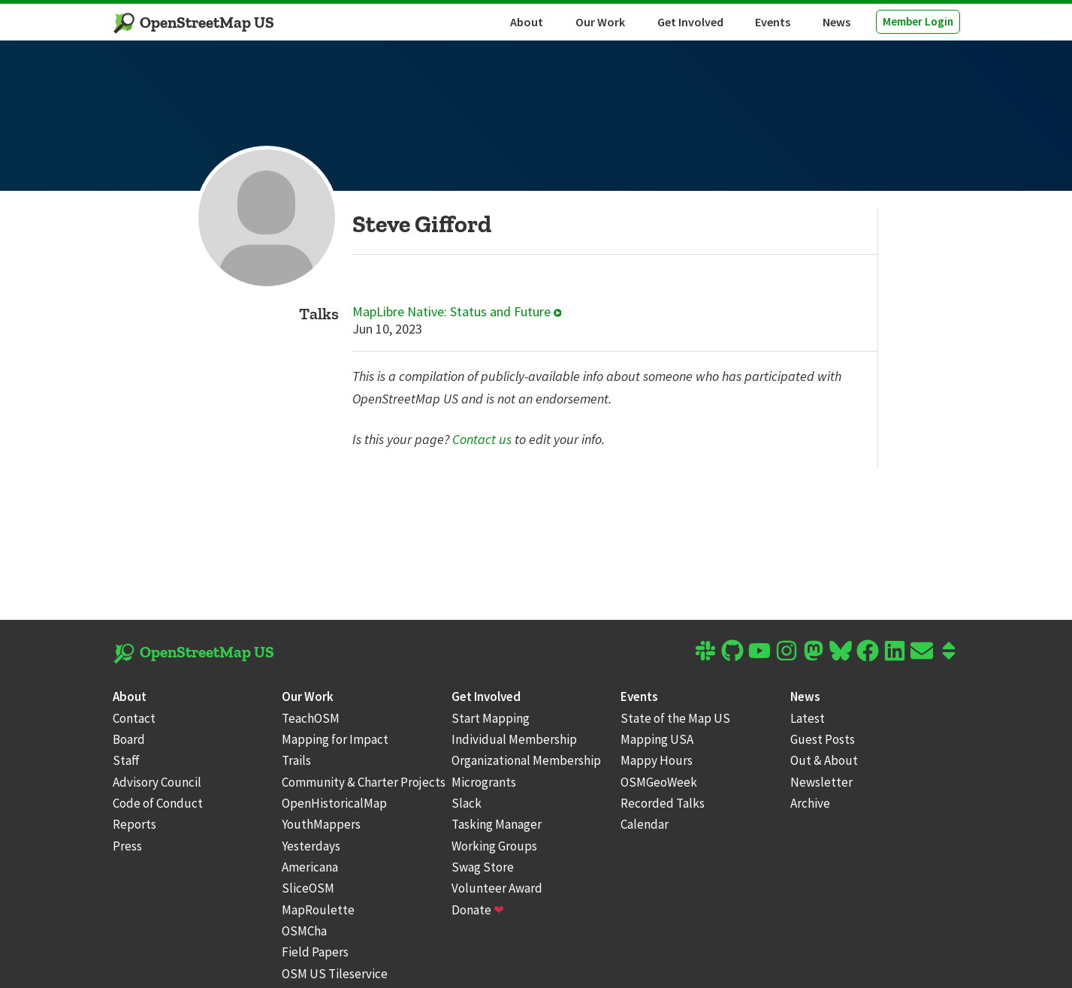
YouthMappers (321, 824)
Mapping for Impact (335, 739)
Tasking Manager (496, 824)
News (836, 21)
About (526, 21)
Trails (296, 760)
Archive (810, 803)
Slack (466, 803)
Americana (310, 867)
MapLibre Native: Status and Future (457, 312)
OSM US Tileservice (335, 973)
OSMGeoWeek (659, 782)
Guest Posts (822, 739)
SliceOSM (308, 888)
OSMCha (304, 931)
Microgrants (483, 782)
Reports (134, 824)
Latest (807, 718)
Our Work (600, 21)
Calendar (645, 824)
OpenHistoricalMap (334, 803)
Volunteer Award (496, 888)
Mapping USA (657, 739)
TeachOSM (311, 718)
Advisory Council (157, 782)
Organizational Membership (526, 760)
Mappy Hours (657, 760)
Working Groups (494, 846)
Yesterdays (311, 846)
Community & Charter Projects (363, 782)
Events (772, 21)
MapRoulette (318, 910)
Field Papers (315, 952)
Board (129, 739)
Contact (134, 718)
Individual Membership (514, 739)
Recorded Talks (663, 803)
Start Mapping (490, 718)
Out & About (824, 760)
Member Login (918, 21)
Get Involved (690, 21)
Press (127, 846)
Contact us (482, 439)
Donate (477, 910)
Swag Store (482, 867)
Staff (126, 760)
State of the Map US (675, 718)
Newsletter (821, 782)
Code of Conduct (158, 803)
